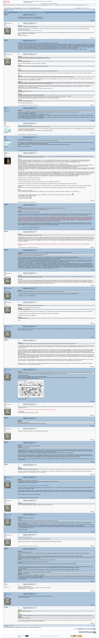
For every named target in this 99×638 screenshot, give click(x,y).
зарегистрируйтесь (48, 1)
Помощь (46, 3)
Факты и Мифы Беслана (8, 627)
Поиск (49, 3)
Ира (5, 107)
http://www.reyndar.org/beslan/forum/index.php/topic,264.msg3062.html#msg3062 (33, 485)
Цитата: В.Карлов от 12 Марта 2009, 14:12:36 (25, 125)
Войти (52, 3)
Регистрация (55, 3)
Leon (5, 22)
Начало (43, 3)
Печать (93, 625)
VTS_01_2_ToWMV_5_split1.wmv (23, 227)
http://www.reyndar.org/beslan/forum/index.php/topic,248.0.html (30, 30)
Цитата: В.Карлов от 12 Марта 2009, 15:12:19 (25, 139)
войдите (41, 1)
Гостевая (24, 627)
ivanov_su (87, 4)
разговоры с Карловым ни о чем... (30, 14)
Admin (5, 152)
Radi (5, 122)
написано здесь (51, 4)
